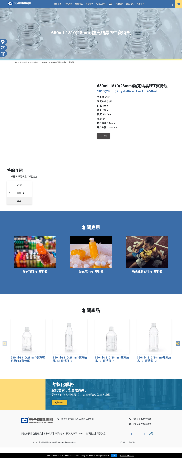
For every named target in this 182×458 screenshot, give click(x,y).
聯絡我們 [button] (59, 402)
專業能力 (89, 4)
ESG (110, 4)
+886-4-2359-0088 (140, 419)
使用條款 (122, 442)
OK (114, 456)
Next (177, 343)
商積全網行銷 (71, 442)
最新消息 (130, 4)
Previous (4, 343)
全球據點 (119, 4)
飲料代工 (79, 4)
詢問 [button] (104, 136)
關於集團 (57, 4)
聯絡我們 (140, 4)
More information (127, 456)
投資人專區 (101, 4)
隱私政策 (132, 442)
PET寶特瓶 (34, 62)
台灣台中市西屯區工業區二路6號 (75, 419)
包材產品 (68, 4)
